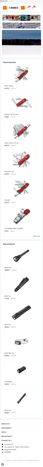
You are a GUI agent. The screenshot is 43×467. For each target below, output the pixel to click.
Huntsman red (9, 171)
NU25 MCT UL (9, 353)
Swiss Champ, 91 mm (11, 143)
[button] (4, 19)
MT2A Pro (7, 410)
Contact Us (5, 440)
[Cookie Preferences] (2, 464)
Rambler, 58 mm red (11, 114)
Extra (3, 432)
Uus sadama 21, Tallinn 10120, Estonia (16, 447)
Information (6, 428)
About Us (5, 424)
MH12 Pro (7, 325)
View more (36, 236)
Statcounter (4, 1)
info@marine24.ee (10, 449)
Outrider (7, 200)
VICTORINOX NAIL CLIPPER (13, 228)
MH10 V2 (7, 296)
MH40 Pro (7, 267)
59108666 (7, 452)
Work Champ (8, 86)
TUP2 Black (8, 382)
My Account (6, 436)
